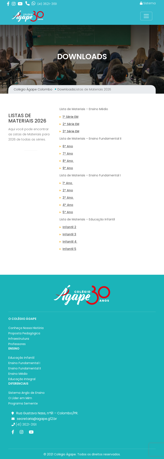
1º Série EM (70, 117)
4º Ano (68, 205)
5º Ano (68, 212)
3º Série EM (71, 131)
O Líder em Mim (20, 398)
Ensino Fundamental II (24, 368)
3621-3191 (47, 3)
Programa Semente (23, 403)
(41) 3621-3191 (24, 424)
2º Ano (68, 190)
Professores (17, 344)
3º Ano (68, 197)
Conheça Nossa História (26, 328)
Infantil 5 (69, 249)
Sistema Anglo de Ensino (26, 393)
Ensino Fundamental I (24, 363)
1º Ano (68, 183)
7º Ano (68, 153)
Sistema (148, 3)
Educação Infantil (21, 358)
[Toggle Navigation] (146, 16)
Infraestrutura (18, 339)
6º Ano (68, 146)
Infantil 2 (69, 227)
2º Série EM (71, 124)
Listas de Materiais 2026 (27, 118)
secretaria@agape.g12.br (37, 418)
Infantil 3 (69, 234)
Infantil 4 (70, 241)
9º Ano (68, 168)
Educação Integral (21, 379)
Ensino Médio (18, 374)
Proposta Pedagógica (24, 333)
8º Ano (68, 161)
